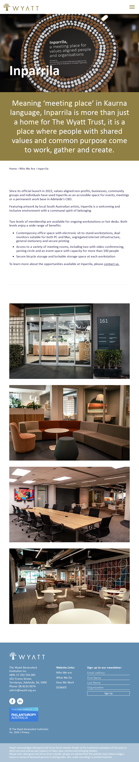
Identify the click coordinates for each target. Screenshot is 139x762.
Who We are (64, 672)
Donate (61, 687)
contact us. (112, 264)
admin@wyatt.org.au (22, 690)
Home (13, 168)
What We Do (64, 677)
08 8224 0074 (27, 686)
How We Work (65, 682)
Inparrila (43, 168)
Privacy (25, 732)
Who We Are (27, 168)
